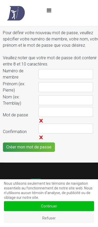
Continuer (49, 206)
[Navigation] (49, 10)
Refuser (49, 218)
